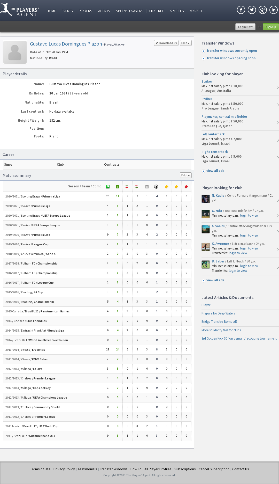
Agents (104, 11)
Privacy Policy (64, 469)
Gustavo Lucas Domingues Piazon (66, 43)
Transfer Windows (114, 469)
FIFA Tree (156, 11)
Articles (177, 11)
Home (51, 11)
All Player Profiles (158, 469)
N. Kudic (218, 195)
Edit (185, 43)
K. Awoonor (221, 243)
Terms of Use (40, 469)
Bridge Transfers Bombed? (219, 321)
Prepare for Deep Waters (218, 313)
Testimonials (87, 469)
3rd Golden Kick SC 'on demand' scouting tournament (239, 338)
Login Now (245, 27)
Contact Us (240, 469)
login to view (249, 215)
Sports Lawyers (129, 11)
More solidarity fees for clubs (221, 330)
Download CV (166, 43)
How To (136, 469)
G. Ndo (217, 211)
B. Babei (218, 261)
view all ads (215, 170)
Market (196, 11)
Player (206, 305)
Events (67, 11)
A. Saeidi (219, 226)
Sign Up (271, 27)
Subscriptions (185, 469)
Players (85, 11)
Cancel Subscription (214, 469)
